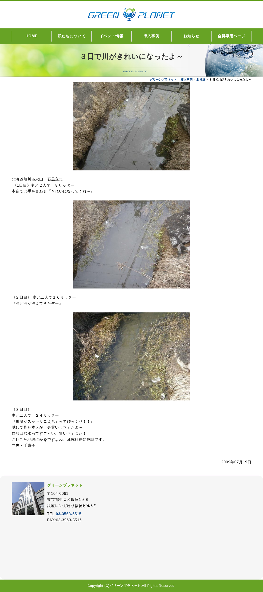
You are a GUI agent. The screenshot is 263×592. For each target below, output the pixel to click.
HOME (32, 36)
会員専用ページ (231, 36)
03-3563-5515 (68, 514)
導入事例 (151, 36)
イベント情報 (111, 36)
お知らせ (191, 36)
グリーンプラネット (125, 586)
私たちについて (72, 36)
